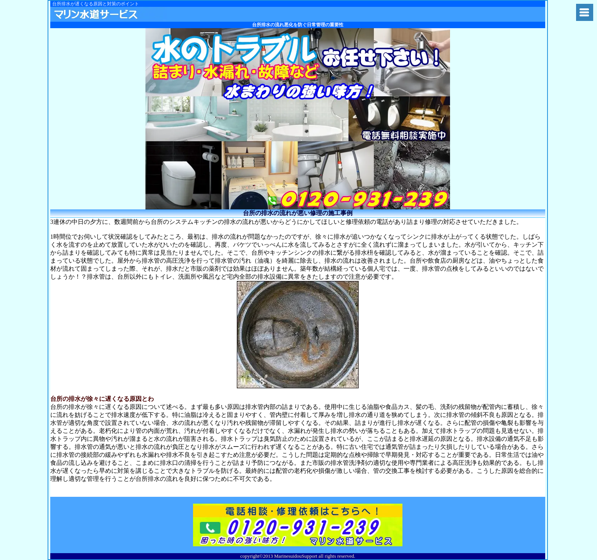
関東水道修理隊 (110, 14)
